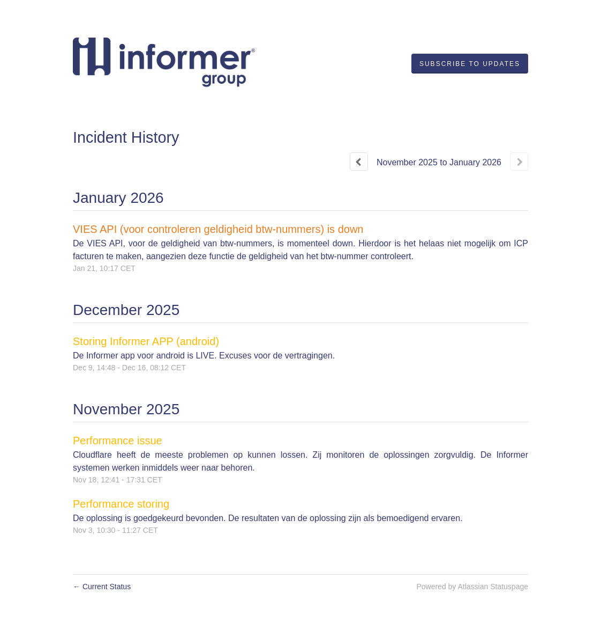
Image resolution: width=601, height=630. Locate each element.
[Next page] (519, 161)
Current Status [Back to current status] (102, 586)
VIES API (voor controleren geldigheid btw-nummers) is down (218, 229)
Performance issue (117, 440)
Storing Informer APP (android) (146, 341)
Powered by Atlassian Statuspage (472, 586)
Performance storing (121, 504)
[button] (469, 64)
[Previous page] (359, 161)
